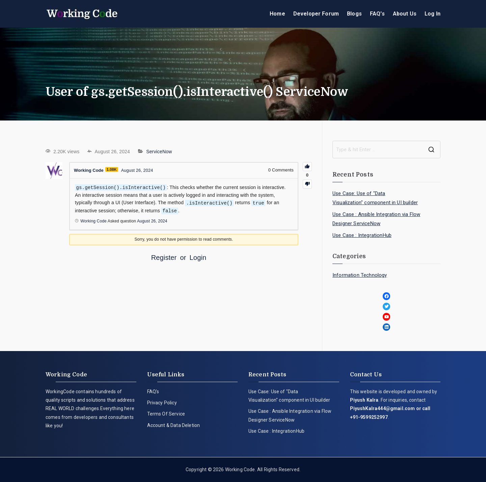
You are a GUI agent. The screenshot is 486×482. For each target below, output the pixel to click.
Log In (432, 13)
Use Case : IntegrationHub (362, 235)
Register (164, 256)
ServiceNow (159, 151)
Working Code (240, 469)
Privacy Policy (162, 402)
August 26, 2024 (152, 220)
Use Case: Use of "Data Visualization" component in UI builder (375, 198)
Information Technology (359, 275)
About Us (404, 13)
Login (198, 256)
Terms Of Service (166, 414)
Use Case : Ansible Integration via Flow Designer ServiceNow (376, 218)
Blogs (354, 13)
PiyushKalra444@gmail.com (382, 408)
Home (277, 13)
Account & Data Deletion (173, 425)
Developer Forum (316, 13)
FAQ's (377, 13)
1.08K (112, 169)
